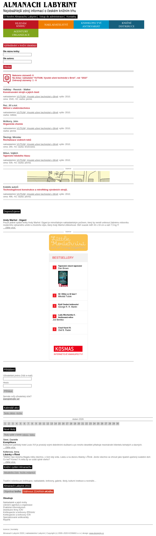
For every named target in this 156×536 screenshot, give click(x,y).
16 (63, 423)
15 (59, 423)
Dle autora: (8, 58)
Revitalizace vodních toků (17, 140)
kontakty (14, 529)
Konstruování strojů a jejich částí (21, 92)
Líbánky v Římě (11, 454)
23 (90, 423)
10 (40, 423)
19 (75, 423)
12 (48, 423)
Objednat (12, 491)
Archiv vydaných (27, 472)
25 (98, 423)
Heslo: (6, 382)
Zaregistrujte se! (11, 399)
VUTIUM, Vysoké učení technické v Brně (37, 96)
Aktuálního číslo (11, 472)
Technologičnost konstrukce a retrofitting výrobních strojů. (35, 189)
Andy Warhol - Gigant (14, 220)
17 (67, 423)
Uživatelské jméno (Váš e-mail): (18, 375)
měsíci (25, 435)
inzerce (6, 529)
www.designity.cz (96, 533)
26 (102, 423)
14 (55, 423)
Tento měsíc (9, 413)
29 (113, 423)
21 (82, 423)
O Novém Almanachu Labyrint (20, 16)
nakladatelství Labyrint (35, 533)
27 (106, 423)
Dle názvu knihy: (11, 51)
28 (110, 423)
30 (117, 423)
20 (79, 423)
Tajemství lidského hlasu (16, 155)
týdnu (32, 435)
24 (94, 423)
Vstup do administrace (51, 16)
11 (44, 423)
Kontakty (71, 16)
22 (86, 423)
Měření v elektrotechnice (16, 108)
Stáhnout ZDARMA (38, 491)
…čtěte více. (9, 227)
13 (51, 423)
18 (71, 423)
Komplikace (9, 442)
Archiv (19, 413)
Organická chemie (13, 124)
